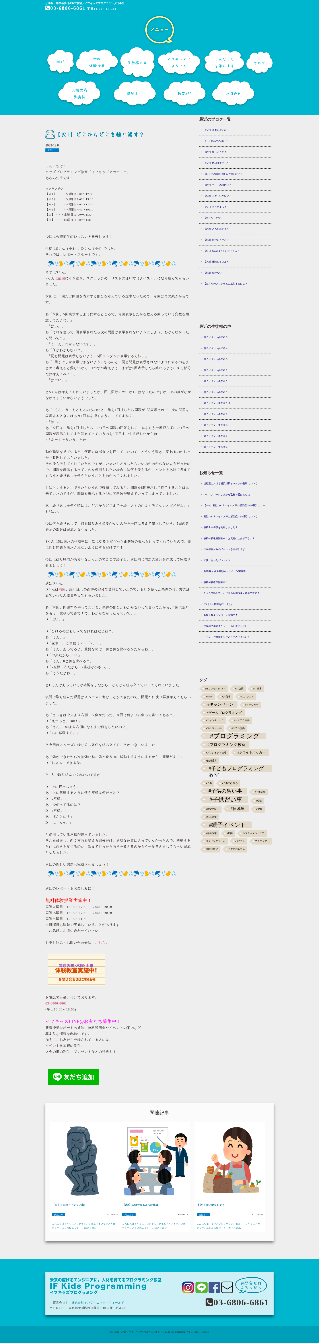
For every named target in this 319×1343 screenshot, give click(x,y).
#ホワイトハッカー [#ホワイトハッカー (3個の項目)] (251, 752)
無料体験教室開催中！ (216, 582)
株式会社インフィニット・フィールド (98, 1302)
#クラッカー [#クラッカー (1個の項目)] (251, 705)
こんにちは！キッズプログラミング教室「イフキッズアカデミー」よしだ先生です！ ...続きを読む (83, 1225)
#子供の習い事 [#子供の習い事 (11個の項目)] (225, 791)
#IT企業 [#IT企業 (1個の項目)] (239, 688)
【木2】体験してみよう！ (218, 261)
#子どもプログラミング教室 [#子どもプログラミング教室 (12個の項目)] (236, 768)
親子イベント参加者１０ (217, 403)
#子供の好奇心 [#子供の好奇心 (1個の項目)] (229, 783)
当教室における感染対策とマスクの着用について (230, 483)
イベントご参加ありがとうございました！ (227, 637)
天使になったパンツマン (217, 560)
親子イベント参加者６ (216, 447)
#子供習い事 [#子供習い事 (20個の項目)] (225, 799)
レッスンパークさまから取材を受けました (227, 494)
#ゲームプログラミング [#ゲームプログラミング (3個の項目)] (224, 712)
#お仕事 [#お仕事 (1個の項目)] (226, 696)
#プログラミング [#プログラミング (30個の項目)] (235, 736)
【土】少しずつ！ (213, 217)
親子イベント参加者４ (216, 348)
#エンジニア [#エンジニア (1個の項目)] (247, 696)
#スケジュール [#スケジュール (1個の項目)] (214, 728)
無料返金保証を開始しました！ (221, 527)
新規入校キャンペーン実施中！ (221, 615)
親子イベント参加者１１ (217, 392)
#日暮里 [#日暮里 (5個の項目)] (238, 808)
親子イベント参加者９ (216, 414)
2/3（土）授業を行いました (218, 604)
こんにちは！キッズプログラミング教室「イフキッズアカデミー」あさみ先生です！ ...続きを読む (154, 1225)
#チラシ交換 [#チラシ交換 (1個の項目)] (238, 728)
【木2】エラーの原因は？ (218, 185)
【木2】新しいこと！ (215, 152)
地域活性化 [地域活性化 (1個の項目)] (212, 849)
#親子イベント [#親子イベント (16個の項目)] (227, 825)
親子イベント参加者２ (216, 370)
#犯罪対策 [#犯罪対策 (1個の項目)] (211, 817)
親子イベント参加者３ (216, 359)
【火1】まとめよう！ (215, 207)
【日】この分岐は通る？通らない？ (223, 174)
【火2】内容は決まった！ (218, 163)
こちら (100, 942)
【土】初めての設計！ (216, 141)
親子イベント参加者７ (216, 436)
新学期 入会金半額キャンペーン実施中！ (226, 571)
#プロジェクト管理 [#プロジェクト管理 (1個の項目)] (216, 752)
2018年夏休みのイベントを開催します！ (225, 549)
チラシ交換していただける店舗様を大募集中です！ (232, 593)
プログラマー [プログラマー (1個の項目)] (262, 841)
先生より (52, 150)
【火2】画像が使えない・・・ (220, 130)
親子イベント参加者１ (216, 381)
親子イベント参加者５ (216, 337)
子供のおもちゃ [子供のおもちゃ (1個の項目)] (236, 849)
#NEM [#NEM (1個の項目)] (209, 696)
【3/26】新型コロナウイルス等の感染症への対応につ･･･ (235, 505)
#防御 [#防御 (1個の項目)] (230, 833)
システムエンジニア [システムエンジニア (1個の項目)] (254, 833)
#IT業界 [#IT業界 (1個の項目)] (257, 688)
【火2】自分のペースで (216, 239)
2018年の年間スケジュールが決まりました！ (228, 626)
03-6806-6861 (65, 8)
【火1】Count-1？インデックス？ (222, 250)
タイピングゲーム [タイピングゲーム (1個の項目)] (215, 841)
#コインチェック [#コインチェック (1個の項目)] (215, 720)
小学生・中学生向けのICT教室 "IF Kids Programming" (156, 1332)
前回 (61, 278)
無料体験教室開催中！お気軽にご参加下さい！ (229, 538)
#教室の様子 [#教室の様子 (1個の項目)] (212, 809)
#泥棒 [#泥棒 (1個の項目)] (259, 809)
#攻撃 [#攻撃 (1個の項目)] (259, 801)
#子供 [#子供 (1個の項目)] (209, 783)
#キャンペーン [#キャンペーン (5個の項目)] (220, 704)
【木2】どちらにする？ (216, 229)
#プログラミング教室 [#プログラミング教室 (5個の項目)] (226, 744)
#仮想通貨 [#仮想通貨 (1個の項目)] (211, 760)
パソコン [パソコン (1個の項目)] (240, 841)
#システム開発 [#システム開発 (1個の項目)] (242, 720)
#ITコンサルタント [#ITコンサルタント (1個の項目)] (215, 688)
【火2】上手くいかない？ (218, 196)
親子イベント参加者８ (216, 425)
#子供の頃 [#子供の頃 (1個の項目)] (260, 792)
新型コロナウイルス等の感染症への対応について (230, 516)
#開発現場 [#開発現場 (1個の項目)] (211, 833)
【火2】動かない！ (214, 272)
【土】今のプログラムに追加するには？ (225, 283)
